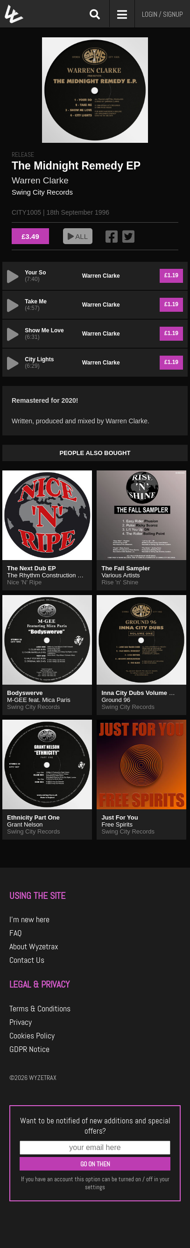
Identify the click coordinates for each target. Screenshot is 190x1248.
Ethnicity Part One (33, 817)
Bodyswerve (25, 692)
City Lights (39, 359)
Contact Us (26, 960)
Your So (35, 272)
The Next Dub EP (31, 568)
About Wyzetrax (33, 946)
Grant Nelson (25, 824)
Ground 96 (115, 699)
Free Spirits (116, 824)
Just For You (119, 817)
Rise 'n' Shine (119, 582)
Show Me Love (44, 330)
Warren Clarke (40, 180)
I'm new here (29, 919)
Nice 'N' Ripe (24, 582)
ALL (78, 236)
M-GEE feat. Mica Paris (38, 699)
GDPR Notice (29, 1049)
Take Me (35, 301)
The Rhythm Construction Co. (47, 575)
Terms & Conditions (39, 1008)
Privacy (20, 1022)
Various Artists (120, 575)
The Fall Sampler (125, 568)
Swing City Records (42, 192)
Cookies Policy (32, 1035)
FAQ (15, 933)
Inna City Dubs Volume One (141, 692)
